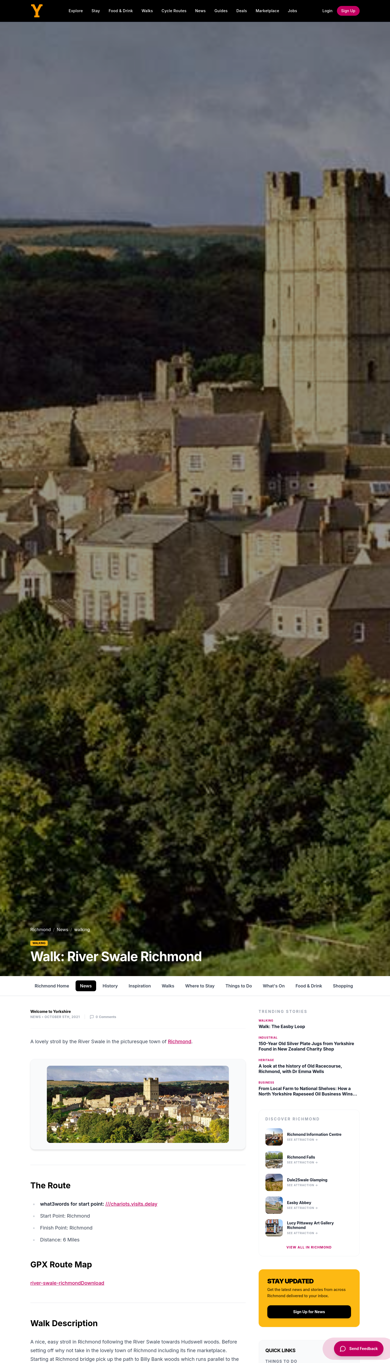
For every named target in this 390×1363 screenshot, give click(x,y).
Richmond (40, 929)
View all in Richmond (309, 1247)
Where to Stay (200, 986)
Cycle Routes (174, 10)
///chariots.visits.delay (131, 1204)
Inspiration (140, 986)
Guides (221, 10)
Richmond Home (52, 986)
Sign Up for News (309, 1311)
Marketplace (267, 10)
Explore (76, 10)
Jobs (292, 10)
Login (328, 10)
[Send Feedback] (358, 1349)
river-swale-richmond (55, 1283)
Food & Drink (121, 10)
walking (39, 943)
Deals (241, 10)
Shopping (343, 986)
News (200, 10)
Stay (96, 10)
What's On (274, 986)
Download (92, 1283)
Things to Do (238, 986)
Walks (147, 10)
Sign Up (348, 10)
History (110, 986)
